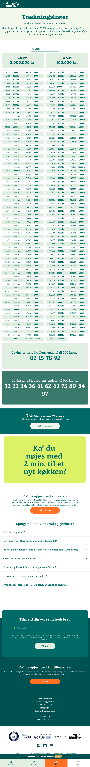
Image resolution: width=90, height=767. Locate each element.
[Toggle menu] (79, 763)
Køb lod (45, 681)
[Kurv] (56, 763)
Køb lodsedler (45, 510)
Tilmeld (45, 646)
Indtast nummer (45, 426)
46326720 (46, 716)
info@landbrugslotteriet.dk (45, 711)
